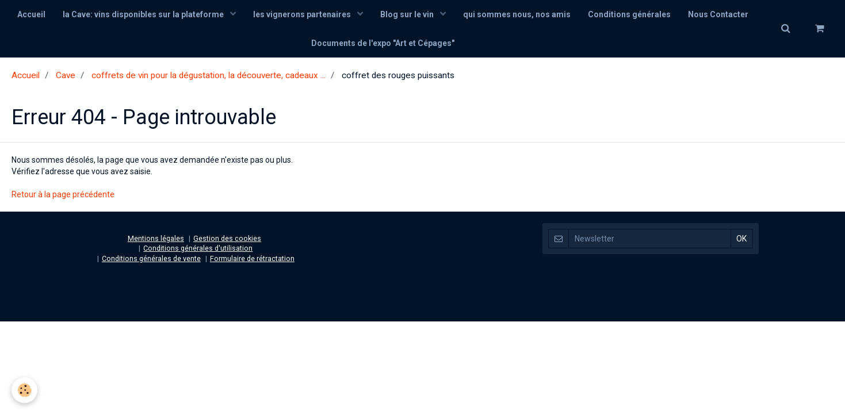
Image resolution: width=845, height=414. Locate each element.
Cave (65, 75)
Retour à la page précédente (63, 194)
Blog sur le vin (407, 14)
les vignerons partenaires (303, 14)
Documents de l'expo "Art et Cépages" (382, 43)
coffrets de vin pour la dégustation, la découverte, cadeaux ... (208, 75)
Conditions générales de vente (151, 258)
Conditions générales (629, 14)
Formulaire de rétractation (252, 258)
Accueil (31, 14)
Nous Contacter (718, 14)
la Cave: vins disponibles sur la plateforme (144, 14)
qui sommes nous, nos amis (517, 14)
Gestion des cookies (227, 238)
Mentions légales (156, 238)
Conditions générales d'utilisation (198, 248)
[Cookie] (24, 390)
